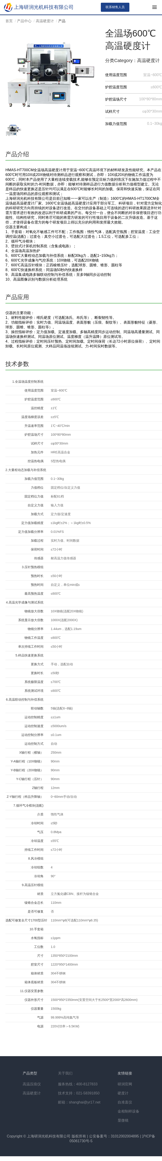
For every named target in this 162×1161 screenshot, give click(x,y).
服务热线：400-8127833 (77, 1084)
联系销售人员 (115, 7)
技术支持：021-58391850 (78, 1093)
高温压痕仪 (32, 1084)
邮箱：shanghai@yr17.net (79, 1102)
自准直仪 (125, 1102)
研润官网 (125, 1084)
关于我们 (65, 1073)
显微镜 (123, 1120)
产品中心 (24, 21)
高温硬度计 (45, 21)
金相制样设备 (128, 1111)
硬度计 (123, 1093)
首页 (9, 21)
